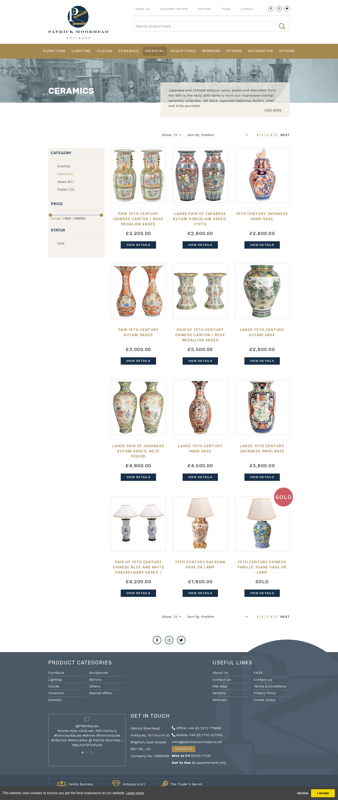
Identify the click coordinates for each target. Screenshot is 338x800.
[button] (82, 752)
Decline (302, 793)
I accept (323, 793)
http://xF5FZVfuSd (87, 745)
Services (204, 9)
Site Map (220, 686)
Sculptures (183, 51)
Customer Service (174, 9)
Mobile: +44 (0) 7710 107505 (197, 735)
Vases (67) (65, 182)
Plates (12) (65, 189)
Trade (225, 9)
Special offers (100, 693)
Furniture (54, 51)
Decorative (260, 51)
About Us (142, 9)
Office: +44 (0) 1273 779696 (196, 728)
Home (52, 62)
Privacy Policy (265, 693)
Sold (60, 243)
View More (273, 110)
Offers (287, 51)
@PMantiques (87, 726)
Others (234, 51)
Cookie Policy (264, 700)
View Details (138, 244)
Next (285, 135)
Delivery (219, 693)
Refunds (219, 700)
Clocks (104, 51)
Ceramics (128, 51)
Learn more (135, 793)
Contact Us (222, 680)
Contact (247, 9)
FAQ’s (258, 673)
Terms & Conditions (270, 686)
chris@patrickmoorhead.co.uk (197, 742)
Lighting (81, 51)
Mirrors (211, 51)
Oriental (155, 51)
